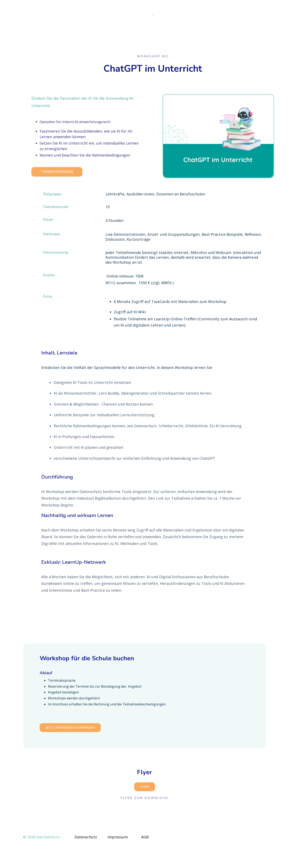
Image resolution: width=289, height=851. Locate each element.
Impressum (118, 839)
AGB (145, 839)
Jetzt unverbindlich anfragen (70, 730)
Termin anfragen (57, 174)
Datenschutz (86, 839)
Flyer (144, 789)
